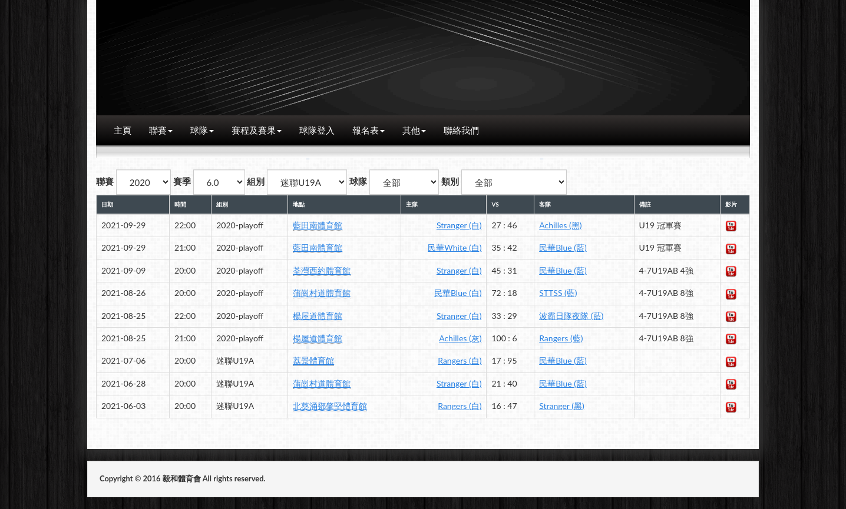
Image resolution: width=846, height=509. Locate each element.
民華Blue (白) (457, 293)
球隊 (202, 130)
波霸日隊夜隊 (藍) (571, 316)
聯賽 (161, 130)
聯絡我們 (461, 130)
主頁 (122, 130)
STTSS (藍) (558, 293)
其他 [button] (414, 130)
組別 (256, 181)
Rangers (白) (459, 360)
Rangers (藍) (561, 338)
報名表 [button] (368, 130)
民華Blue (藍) (562, 247)
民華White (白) (454, 247)
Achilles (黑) (560, 225)
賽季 (182, 181)
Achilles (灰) (460, 338)
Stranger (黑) (561, 406)
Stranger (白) (459, 225)
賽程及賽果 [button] (257, 130)
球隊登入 (317, 130)
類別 (450, 181)
